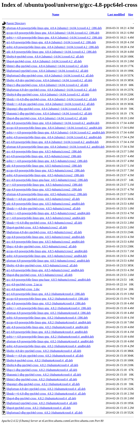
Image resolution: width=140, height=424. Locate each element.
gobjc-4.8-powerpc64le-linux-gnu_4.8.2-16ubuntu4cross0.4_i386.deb (47, 317)
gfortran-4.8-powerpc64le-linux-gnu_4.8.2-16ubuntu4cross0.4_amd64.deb (50, 341)
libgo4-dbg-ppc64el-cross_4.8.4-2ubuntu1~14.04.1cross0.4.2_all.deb (46, 118)
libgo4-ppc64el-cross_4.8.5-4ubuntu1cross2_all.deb (36, 227)
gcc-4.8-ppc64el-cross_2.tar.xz (24, 284)
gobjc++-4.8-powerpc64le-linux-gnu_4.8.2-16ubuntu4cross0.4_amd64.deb (50, 336)
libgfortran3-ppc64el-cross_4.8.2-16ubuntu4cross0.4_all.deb (41, 403)
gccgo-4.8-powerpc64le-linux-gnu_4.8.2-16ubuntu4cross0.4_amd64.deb (48, 322)
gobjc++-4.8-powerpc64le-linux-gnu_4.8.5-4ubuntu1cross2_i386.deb (47, 161)
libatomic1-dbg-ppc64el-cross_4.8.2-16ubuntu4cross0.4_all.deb (43, 374)
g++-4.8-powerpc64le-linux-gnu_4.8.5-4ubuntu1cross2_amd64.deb (45, 217)
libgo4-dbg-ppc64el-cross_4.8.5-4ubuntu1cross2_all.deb (39, 274)
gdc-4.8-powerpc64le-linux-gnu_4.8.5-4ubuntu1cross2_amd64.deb (45, 203)
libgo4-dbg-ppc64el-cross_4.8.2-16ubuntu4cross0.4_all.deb (41, 398)
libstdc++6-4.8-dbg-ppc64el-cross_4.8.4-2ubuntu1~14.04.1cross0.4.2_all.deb (51, 99)
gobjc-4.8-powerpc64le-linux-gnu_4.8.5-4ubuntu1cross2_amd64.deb (46, 255)
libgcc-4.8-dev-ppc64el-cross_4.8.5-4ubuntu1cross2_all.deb (41, 246)
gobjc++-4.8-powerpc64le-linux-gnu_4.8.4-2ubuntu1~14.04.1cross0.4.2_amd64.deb (55, 132)
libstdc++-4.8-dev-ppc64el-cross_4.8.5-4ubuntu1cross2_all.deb (43, 208)
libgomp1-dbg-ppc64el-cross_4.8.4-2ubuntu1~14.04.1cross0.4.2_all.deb (48, 108)
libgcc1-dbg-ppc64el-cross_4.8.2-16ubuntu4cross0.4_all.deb (41, 369)
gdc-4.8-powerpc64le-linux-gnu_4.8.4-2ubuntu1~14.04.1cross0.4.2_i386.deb (51, 51)
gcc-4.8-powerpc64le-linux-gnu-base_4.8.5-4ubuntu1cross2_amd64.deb (48, 279)
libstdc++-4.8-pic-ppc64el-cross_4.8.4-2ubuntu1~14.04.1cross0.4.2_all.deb (50, 104)
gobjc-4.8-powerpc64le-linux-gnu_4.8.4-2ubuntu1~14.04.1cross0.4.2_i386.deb (52, 47)
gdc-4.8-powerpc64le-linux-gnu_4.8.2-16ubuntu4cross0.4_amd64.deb (47, 327)
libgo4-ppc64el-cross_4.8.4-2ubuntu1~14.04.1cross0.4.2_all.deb (44, 61)
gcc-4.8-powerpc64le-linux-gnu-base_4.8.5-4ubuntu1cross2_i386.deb (47, 180)
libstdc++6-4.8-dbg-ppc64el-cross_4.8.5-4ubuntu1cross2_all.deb (44, 222)
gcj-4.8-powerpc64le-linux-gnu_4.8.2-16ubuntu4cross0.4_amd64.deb (47, 331)
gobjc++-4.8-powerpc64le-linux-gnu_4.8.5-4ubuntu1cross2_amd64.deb (48, 213)
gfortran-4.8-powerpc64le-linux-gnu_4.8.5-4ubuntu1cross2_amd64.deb (48, 260)
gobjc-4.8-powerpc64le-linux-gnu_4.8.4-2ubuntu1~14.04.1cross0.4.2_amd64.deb (54, 137)
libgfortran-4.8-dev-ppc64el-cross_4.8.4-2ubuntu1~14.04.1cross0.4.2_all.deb (51, 89)
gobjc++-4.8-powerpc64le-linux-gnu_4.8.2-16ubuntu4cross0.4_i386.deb (48, 308)
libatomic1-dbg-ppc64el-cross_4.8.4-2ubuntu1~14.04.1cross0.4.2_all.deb (49, 113)
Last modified (116, 14)
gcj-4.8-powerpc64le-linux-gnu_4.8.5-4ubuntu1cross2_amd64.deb (45, 270)
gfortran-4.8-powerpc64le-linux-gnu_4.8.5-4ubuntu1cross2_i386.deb (46, 194)
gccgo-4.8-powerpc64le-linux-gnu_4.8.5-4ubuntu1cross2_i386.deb (45, 170)
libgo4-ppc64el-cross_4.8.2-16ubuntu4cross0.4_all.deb (38, 407)
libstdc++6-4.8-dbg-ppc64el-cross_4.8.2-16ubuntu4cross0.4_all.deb (46, 393)
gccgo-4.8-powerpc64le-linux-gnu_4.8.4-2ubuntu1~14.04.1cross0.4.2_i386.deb (52, 32)
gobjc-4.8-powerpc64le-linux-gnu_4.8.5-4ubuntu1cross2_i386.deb (45, 175)
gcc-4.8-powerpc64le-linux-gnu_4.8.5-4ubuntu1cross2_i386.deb (44, 151)
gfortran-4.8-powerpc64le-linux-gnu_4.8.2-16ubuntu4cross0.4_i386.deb (48, 312)
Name (55, 14)
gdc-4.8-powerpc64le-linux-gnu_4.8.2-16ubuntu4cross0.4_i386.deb (45, 303)
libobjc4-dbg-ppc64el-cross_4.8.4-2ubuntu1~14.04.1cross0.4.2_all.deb (47, 94)
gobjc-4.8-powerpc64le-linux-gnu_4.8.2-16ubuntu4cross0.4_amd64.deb (48, 346)
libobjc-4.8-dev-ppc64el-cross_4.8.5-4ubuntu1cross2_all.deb (41, 265)
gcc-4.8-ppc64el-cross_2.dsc (23, 289)
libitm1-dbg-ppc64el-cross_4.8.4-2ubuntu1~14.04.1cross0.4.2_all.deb (47, 66)
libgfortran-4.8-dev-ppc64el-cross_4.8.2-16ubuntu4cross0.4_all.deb (45, 388)
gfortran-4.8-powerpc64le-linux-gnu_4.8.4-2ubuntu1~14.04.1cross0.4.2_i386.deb (54, 28)
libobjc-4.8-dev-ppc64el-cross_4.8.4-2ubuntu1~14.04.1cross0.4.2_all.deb (49, 80)
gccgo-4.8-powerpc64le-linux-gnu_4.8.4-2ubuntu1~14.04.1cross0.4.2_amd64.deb (54, 127)
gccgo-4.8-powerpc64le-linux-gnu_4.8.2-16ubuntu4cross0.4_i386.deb (47, 298)
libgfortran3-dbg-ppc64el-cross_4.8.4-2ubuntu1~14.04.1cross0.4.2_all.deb (50, 75)
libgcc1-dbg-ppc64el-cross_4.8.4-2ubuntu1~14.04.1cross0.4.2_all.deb (47, 85)
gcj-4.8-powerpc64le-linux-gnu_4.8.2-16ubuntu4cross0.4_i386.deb (45, 293)
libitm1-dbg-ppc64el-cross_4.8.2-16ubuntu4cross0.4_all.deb (41, 379)
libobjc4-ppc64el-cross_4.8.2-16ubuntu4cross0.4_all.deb (39, 360)
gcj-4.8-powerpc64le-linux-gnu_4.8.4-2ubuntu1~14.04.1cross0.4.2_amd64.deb (52, 142)
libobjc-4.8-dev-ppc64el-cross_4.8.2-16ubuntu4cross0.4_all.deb (43, 350)
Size (130, 14)
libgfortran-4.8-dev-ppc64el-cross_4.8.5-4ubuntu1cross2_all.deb (44, 232)
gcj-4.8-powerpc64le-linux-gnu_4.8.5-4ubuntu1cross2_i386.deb (43, 156)
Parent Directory (16, 23)
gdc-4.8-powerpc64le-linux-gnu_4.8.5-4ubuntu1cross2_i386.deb (44, 165)
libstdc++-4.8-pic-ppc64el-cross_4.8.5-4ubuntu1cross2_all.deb (43, 198)
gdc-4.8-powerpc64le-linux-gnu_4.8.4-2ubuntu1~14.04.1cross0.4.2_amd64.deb (52, 123)
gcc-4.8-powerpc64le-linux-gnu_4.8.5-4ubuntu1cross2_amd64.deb (45, 241)
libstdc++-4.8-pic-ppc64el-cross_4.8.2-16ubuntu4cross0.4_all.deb (44, 355)
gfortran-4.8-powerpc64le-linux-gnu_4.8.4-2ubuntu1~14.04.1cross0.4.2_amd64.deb (55, 146)
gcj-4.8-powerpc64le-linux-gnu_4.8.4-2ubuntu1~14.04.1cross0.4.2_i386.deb (51, 42)
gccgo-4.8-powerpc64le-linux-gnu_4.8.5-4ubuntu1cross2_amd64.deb (46, 251)
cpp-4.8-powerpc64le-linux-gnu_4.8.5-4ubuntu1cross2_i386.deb (44, 189)
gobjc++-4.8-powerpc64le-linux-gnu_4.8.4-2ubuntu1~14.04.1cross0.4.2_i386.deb (54, 37)
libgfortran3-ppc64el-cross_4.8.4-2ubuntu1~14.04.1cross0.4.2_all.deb (47, 70)
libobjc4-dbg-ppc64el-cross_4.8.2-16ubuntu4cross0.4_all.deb (42, 365)
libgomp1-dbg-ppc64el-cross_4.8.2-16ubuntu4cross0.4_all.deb (43, 384)
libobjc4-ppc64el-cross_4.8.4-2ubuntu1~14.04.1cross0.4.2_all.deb (45, 56)
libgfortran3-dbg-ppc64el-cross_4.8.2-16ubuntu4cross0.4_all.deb (44, 412)
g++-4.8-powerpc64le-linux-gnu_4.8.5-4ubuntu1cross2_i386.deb (44, 184)
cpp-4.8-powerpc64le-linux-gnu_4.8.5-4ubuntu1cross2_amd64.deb (45, 236)
